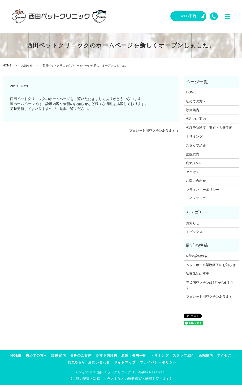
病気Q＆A (193, 163)
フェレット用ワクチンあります (152, 130)
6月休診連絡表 (197, 256)
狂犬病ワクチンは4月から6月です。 (209, 285)
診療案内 (192, 110)
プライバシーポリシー (202, 190)
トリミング (194, 136)
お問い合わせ (196, 181)
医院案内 (192, 154)
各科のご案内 (196, 119)
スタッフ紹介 (196, 145)
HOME (7, 65)
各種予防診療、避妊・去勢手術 (209, 128)
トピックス (194, 232)
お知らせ (27, 65)
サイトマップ (196, 198)
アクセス (192, 172)
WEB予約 (188, 16)
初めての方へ (196, 101)
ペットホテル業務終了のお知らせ (211, 265)
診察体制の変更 (197, 274)
